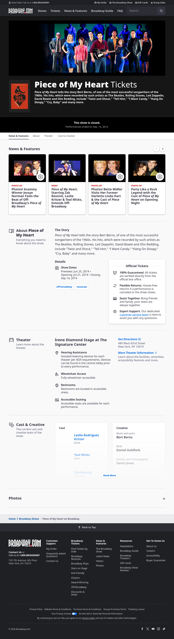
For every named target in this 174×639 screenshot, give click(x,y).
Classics (75, 577)
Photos (100, 565)
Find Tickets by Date (79, 550)
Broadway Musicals (76, 558)
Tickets (55, 10)
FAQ (120, 10)
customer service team (134, 314)
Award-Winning (79, 582)
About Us (151, 546)
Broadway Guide (102, 10)
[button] (162, 149)
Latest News (103, 556)
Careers (150, 550)
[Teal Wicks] (65, 453)
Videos (99, 561)
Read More (109, 475)
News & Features (75, 10)
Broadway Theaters (125, 557)
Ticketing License (136, 609)
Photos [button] (15, 498)
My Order (100, 2)
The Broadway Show (121, 2)
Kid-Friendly (77, 573)
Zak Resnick (83, 472)
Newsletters (126, 546)
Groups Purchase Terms (114, 609)
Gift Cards (141, 2)
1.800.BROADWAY (29, 2)
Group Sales (158, 2)
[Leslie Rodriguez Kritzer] (65, 437)
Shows (42, 10)
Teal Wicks (82, 455)
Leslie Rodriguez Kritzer (86, 437)
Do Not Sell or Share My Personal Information (101, 613)
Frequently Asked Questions (56, 555)
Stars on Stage (79, 568)
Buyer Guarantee (155, 560)
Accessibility (153, 555)
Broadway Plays (80, 563)
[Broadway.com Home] (20, 10)
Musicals (82, 286)
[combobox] (146, 11)
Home (12, 518)
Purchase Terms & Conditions (87, 609)
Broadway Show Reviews (129, 569)
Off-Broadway (64, 286)
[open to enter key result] (161, 11)
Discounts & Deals (78, 593)
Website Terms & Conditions (57, 609)
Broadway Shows (27, 518)
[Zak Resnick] (65, 470)
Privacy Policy (36, 609)
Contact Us (15, 552)
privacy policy (88, 618)
